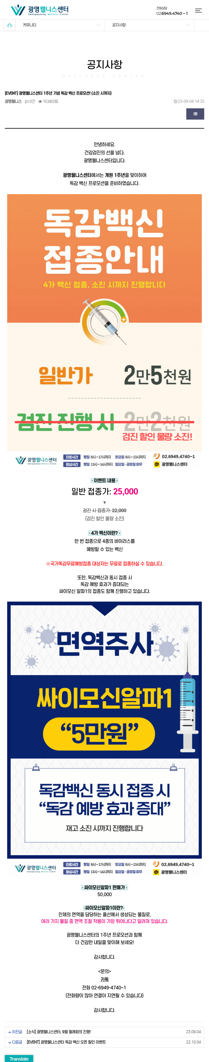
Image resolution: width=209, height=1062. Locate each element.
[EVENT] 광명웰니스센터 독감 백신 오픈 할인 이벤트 (66, 1042)
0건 (30, 101)
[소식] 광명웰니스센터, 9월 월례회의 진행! (59, 1031)
